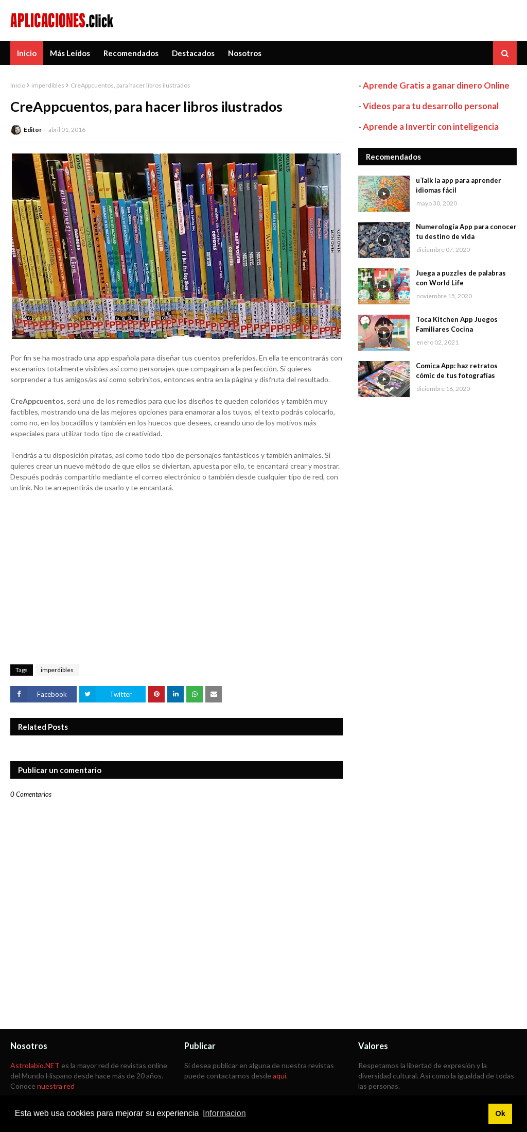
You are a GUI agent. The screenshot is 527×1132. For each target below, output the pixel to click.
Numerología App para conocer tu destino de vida (466, 231)
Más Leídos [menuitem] (70, 53)
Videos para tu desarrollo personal (431, 105)
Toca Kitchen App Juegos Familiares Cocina (457, 324)
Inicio (17, 85)
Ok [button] (500, 1113)
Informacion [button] (224, 1113)
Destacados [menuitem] (193, 53)
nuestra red (56, 1086)
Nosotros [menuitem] (244, 53)
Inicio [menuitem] (27, 53)
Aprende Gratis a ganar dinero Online (436, 85)
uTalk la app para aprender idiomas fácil (458, 185)
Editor (33, 129)
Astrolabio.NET (35, 1065)
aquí (279, 1075)
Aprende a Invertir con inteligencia (431, 126)
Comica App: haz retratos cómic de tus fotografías (457, 371)
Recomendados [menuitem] (131, 53)
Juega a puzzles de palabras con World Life (461, 278)
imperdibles (47, 85)
